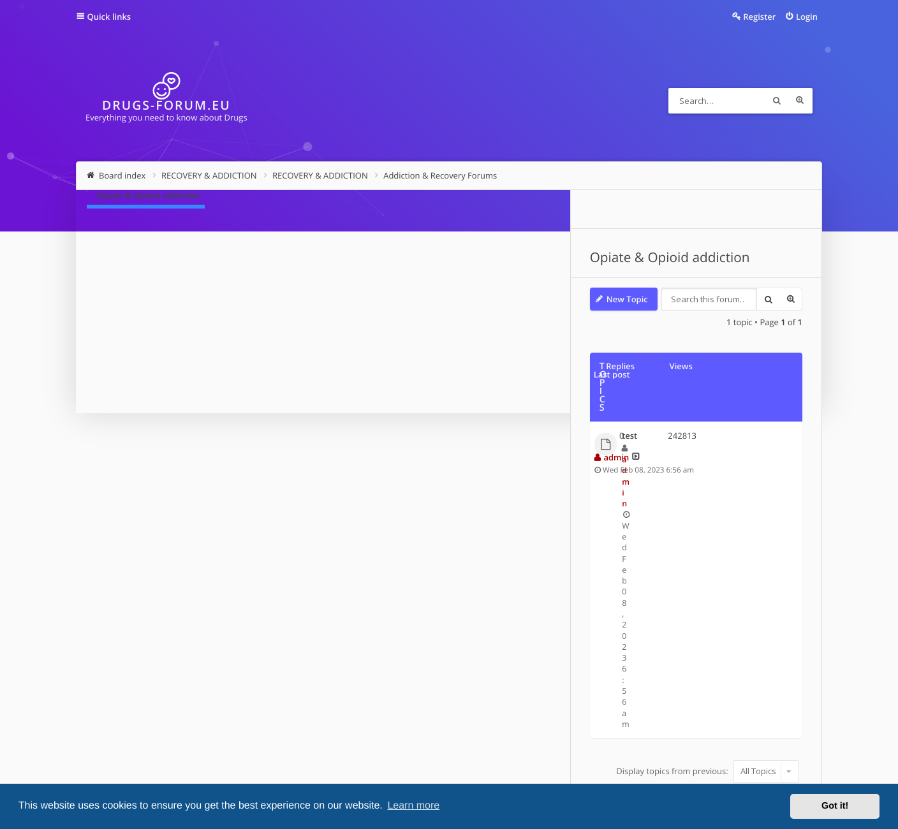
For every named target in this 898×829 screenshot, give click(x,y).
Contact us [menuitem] (648, 710)
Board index (123, 710)
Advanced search (799, 100)
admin (148, 383)
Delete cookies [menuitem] (713, 710)
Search (776, 100)
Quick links (109, 16)
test (136, 372)
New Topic (133, 299)
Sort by (649, 431)
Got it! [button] (834, 806)
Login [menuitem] (807, 16)
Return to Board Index (148, 523)
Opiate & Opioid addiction (176, 258)
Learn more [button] (413, 805)
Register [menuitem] (759, 16)
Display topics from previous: (500, 431)
